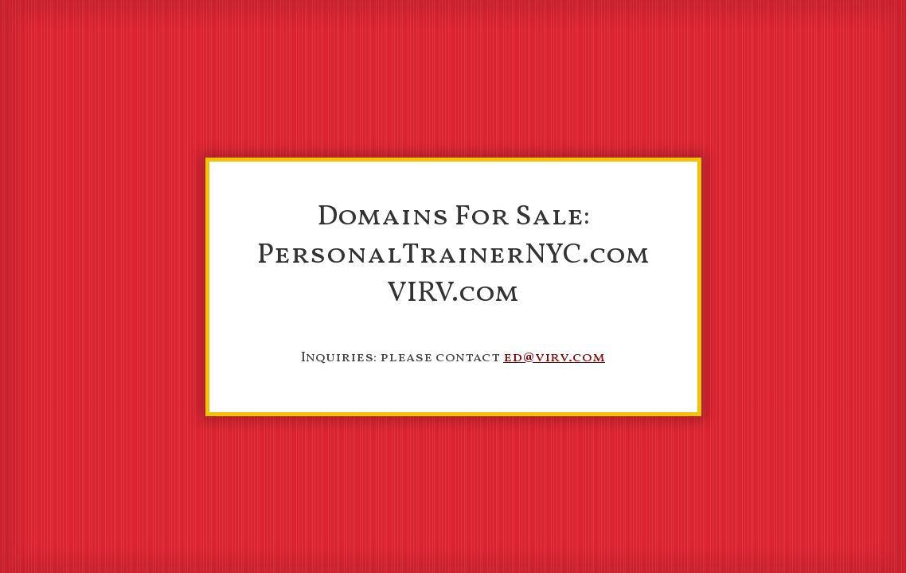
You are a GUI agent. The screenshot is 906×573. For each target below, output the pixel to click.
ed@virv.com (554, 358)
